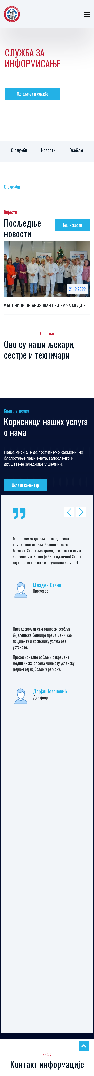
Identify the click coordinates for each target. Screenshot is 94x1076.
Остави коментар (25, 485)
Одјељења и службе (32, 94)
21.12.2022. (77, 289)
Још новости (72, 225)
